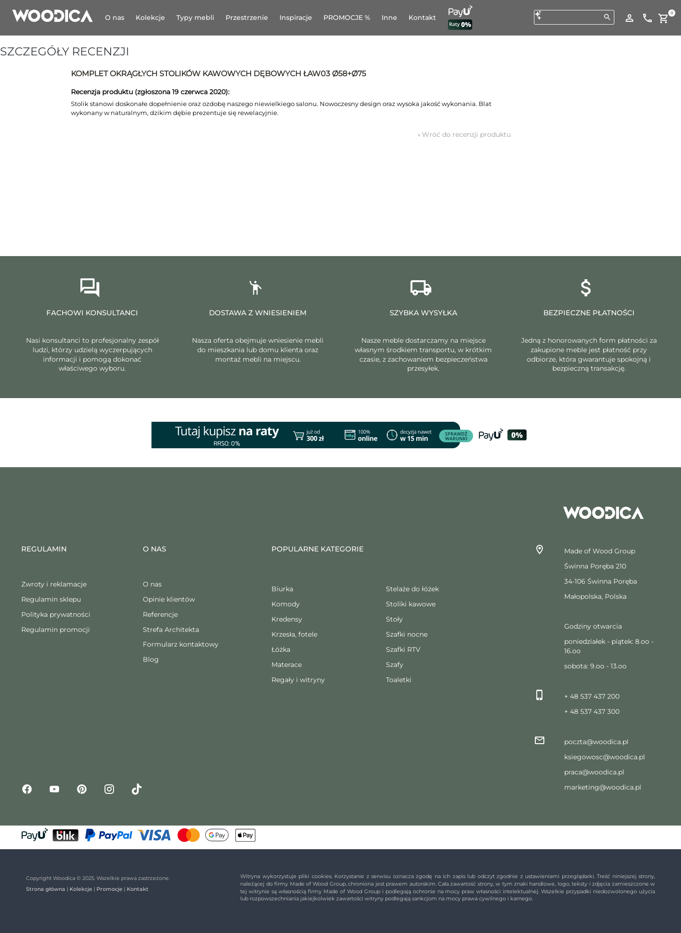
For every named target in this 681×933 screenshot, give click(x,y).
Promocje (109, 889)
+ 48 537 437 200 (592, 696)
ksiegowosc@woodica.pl (604, 757)
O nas (152, 584)
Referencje (160, 614)
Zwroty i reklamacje (54, 584)
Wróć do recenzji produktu (464, 134)
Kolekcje (81, 889)
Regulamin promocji (55, 629)
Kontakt (137, 889)
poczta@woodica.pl (596, 742)
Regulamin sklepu (51, 599)
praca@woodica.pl (594, 772)
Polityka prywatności (55, 614)
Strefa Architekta (171, 629)
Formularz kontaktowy (180, 644)
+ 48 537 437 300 (592, 711)
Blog (151, 659)
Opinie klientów (169, 599)
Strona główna (45, 889)
